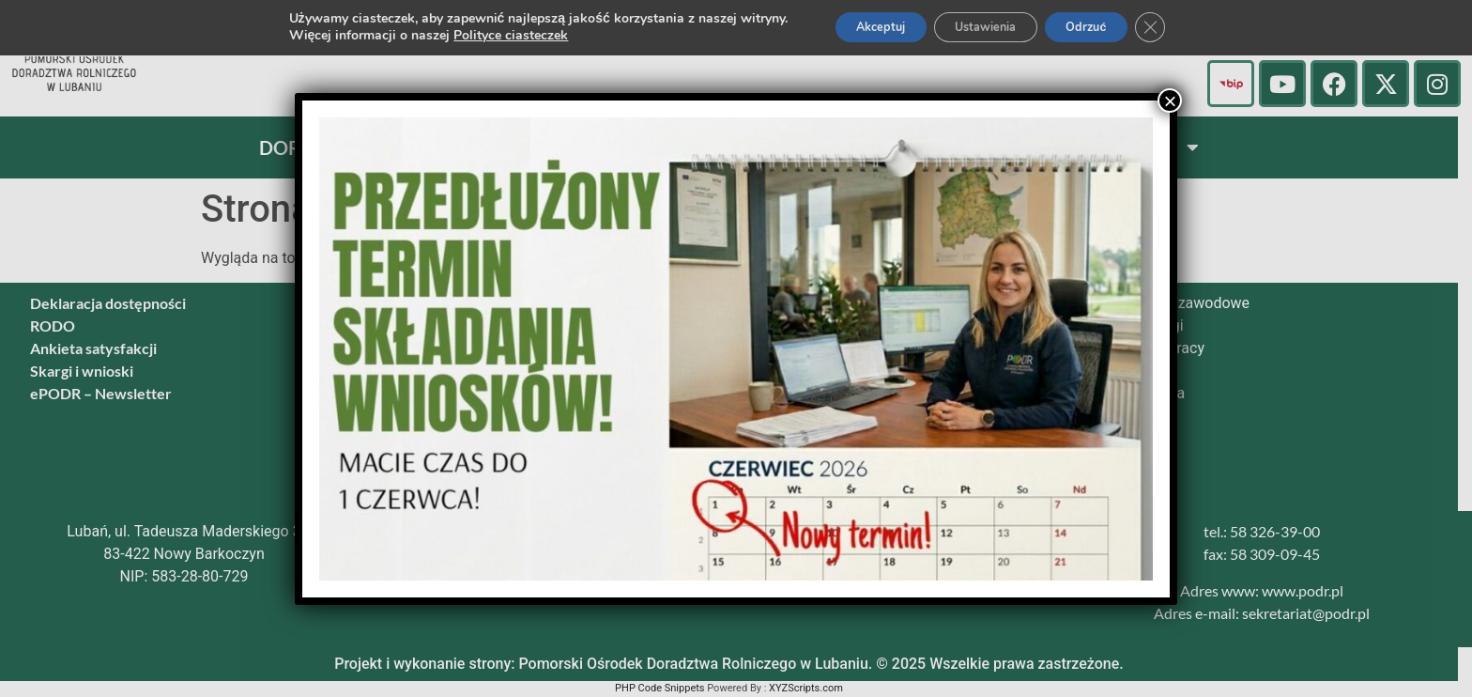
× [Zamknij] (1169, 100)
